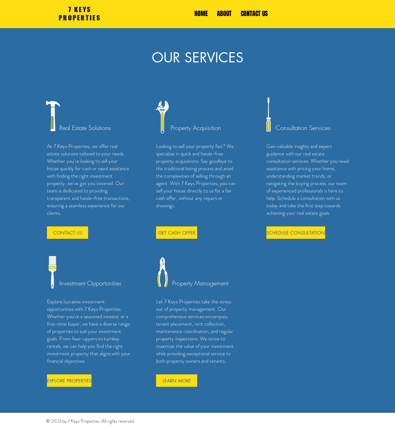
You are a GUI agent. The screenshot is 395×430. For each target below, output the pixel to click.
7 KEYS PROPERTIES (80, 13)
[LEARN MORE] (176, 380)
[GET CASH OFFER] (176, 232)
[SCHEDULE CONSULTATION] (295, 232)
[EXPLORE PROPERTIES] (69, 380)
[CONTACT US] (67, 232)
